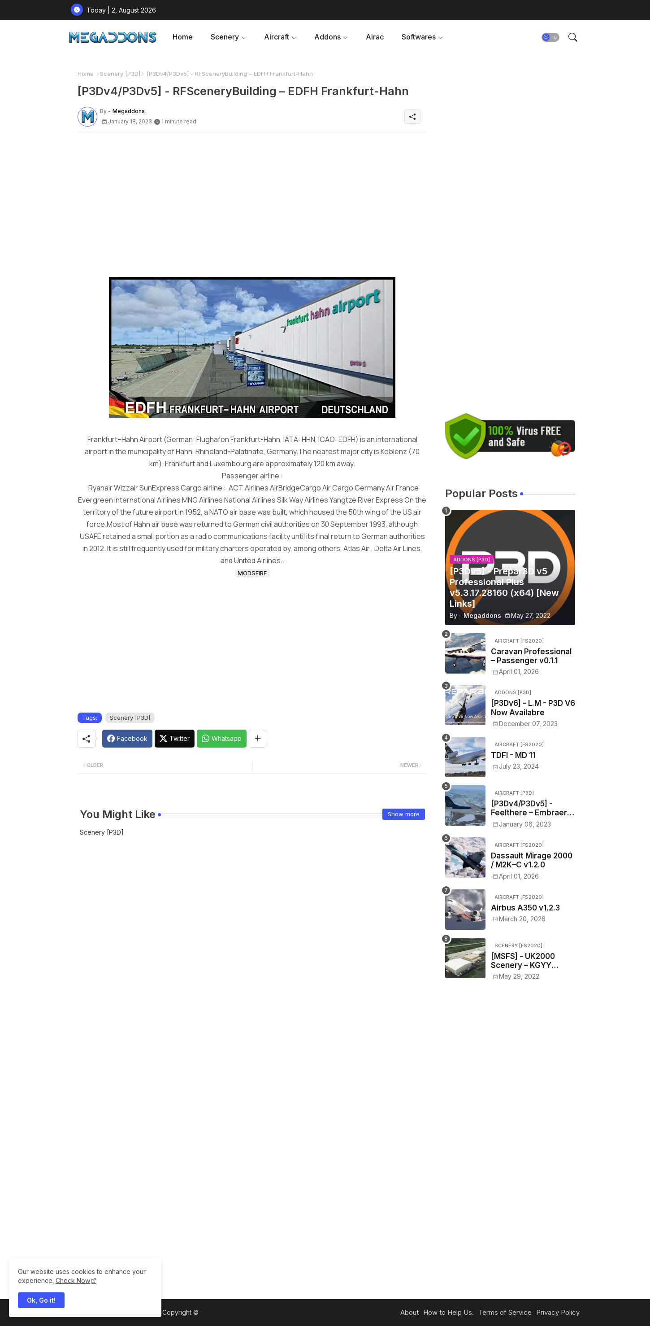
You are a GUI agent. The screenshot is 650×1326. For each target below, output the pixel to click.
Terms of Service (505, 1312)
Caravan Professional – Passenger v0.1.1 (531, 656)
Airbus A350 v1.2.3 (525, 907)
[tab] (183, 37)
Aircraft (276, 36)
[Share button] (257, 739)
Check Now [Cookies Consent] (73, 1280)
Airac (375, 36)
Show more (404, 814)
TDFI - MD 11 (513, 755)
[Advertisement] (252, 202)
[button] (550, 37)
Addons (327, 36)
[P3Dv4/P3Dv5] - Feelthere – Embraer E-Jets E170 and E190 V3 (530, 808)
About (409, 1312)
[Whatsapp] (222, 739)
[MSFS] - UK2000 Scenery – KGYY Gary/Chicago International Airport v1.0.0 (529, 961)
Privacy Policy (558, 1312)
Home (183, 36)
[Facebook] (127, 739)
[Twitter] (175, 739)
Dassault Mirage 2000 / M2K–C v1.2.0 (531, 860)
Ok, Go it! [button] (41, 1300)
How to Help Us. (448, 1312)
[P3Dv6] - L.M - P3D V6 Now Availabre (533, 708)
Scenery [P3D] (120, 73)
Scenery (225, 36)
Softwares (419, 36)
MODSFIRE (252, 573)
